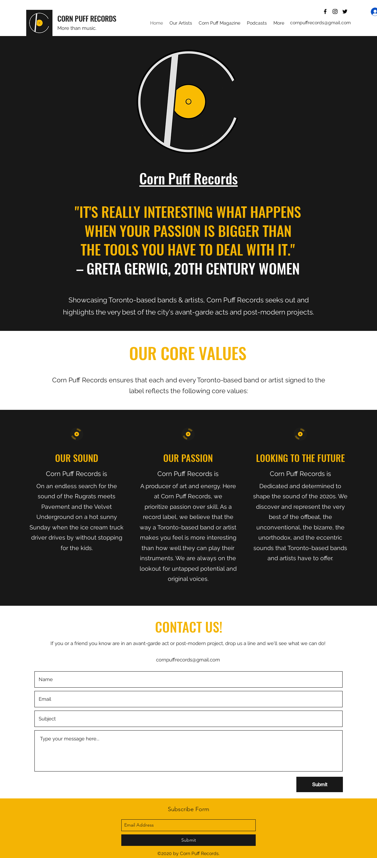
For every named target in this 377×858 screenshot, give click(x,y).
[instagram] (335, 11)
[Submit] (319, 784)
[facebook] (325, 11)
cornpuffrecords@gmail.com (320, 22)
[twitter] (345, 11)
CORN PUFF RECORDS (86, 18)
